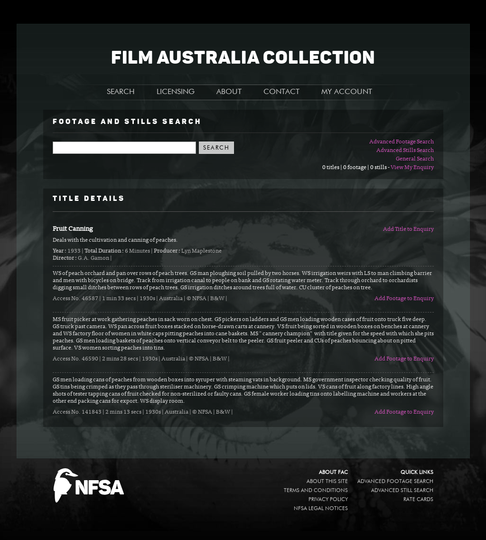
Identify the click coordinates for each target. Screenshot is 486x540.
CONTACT (281, 92)
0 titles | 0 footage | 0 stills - (356, 168)
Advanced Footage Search (401, 142)
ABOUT (229, 92)
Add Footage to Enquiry (404, 299)
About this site (327, 481)
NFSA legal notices (321, 508)
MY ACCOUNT (346, 92)
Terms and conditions (316, 490)
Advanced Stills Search (405, 150)
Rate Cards (418, 499)
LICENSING (176, 92)
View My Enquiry (412, 168)
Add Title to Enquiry (408, 229)
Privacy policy (328, 499)
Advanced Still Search (402, 490)
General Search (415, 159)
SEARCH (121, 92)
